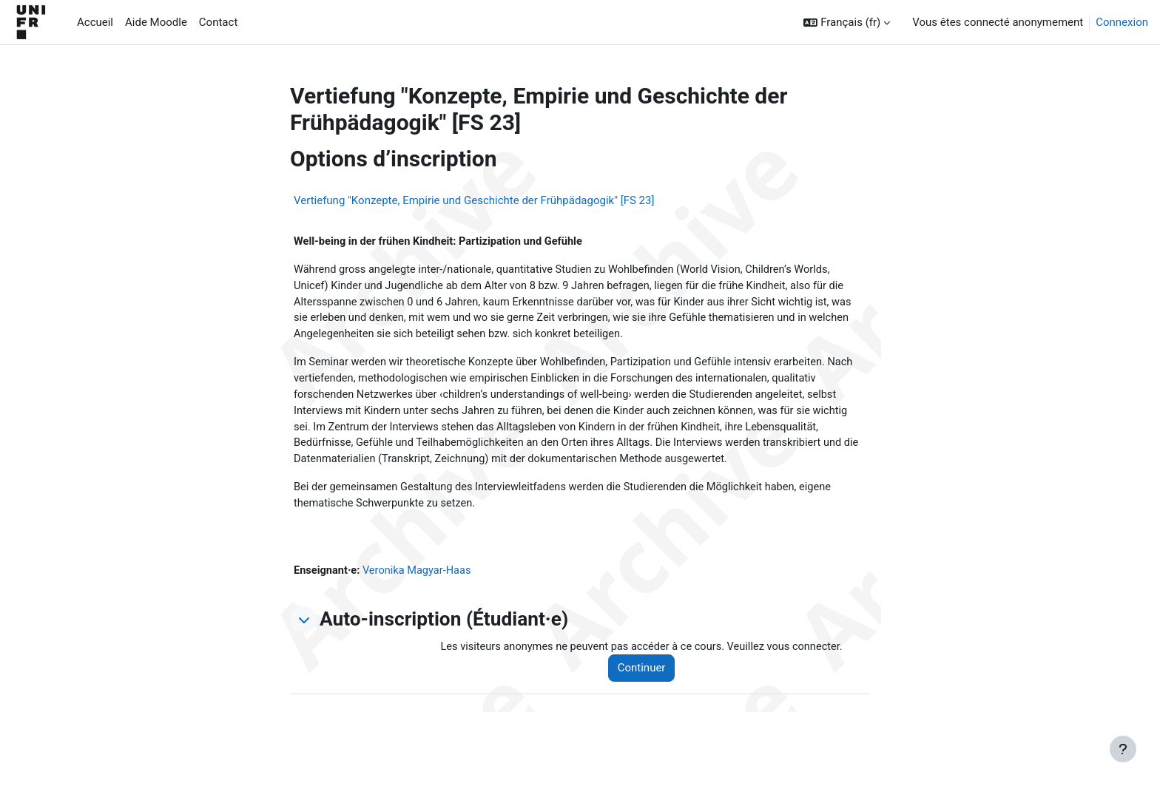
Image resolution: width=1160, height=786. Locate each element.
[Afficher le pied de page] (1123, 749)
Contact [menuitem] (218, 22)
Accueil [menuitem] (95, 22)
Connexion (1122, 22)
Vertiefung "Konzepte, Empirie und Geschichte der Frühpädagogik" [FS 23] (474, 200)
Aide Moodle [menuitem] (156, 22)
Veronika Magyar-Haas (420, 578)
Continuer (648, 676)
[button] (847, 22)
